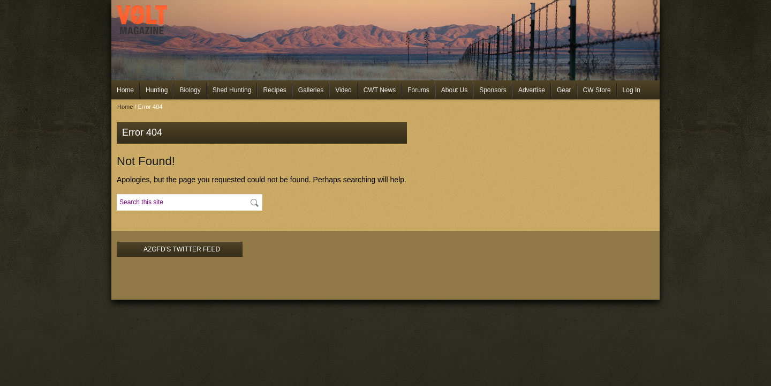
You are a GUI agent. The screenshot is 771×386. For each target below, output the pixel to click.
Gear (564, 90)
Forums (418, 90)
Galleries (310, 90)
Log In (631, 90)
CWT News (380, 90)
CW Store (597, 90)
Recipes (274, 90)
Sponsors (493, 90)
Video (343, 90)
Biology (189, 90)
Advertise (531, 90)
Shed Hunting (232, 90)
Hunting (157, 90)
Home (125, 90)
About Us (454, 90)
